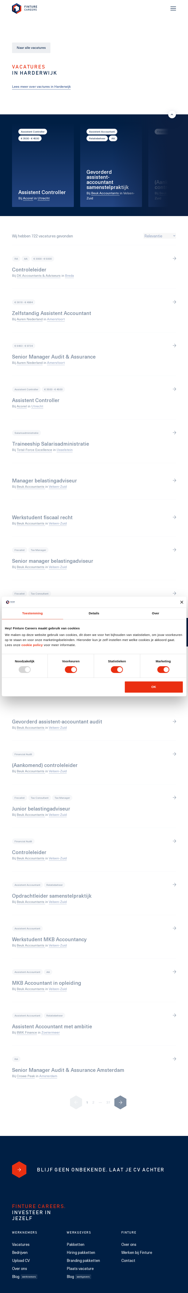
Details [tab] (94, 613)
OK (153, 687)
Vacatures (21, 1244)
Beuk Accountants (105, 193)
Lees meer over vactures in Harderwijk (41, 86)
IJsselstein (65, 449)
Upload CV (21, 1260)
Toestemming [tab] (32, 613)
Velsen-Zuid (58, 486)
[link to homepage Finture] (24, 8)
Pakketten (75, 1244)
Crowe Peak (26, 1076)
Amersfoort (56, 319)
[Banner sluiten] (181, 602)
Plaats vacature (80, 1268)
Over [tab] (155, 613)
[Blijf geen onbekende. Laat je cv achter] (19, 1169)
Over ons (19, 1268)
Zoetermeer (50, 1032)
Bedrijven (20, 1252)
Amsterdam (48, 1076)
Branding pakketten (83, 1260)
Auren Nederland (30, 319)
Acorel (28, 198)
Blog (24, 1276)
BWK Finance (27, 1032)
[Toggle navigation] (173, 8)
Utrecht (44, 198)
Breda (69, 275)
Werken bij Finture (136, 1252)
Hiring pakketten (81, 1252)
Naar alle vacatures (31, 47)
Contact (128, 1260)
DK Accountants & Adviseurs (39, 275)
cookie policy (31, 645)
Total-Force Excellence (34, 449)
